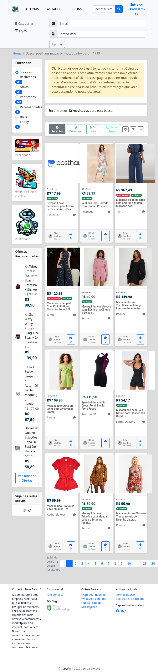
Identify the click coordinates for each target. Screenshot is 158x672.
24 (153, 563)
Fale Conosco (55, 594)
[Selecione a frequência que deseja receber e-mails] (101, 34)
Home (17, 53)
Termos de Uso (125, 594)
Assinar (57, 44)
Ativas (24, 87)
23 (144, 563)
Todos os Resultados (28, 74)
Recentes (57, 129)
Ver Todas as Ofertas (27, 478)
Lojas (21, 31)
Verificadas (28, 97)
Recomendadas (31, 107)
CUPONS (75, 9)
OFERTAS (32, 9)
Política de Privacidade (130, 599)
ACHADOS (54, 9)
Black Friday (24, 119)
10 (129, 563)
